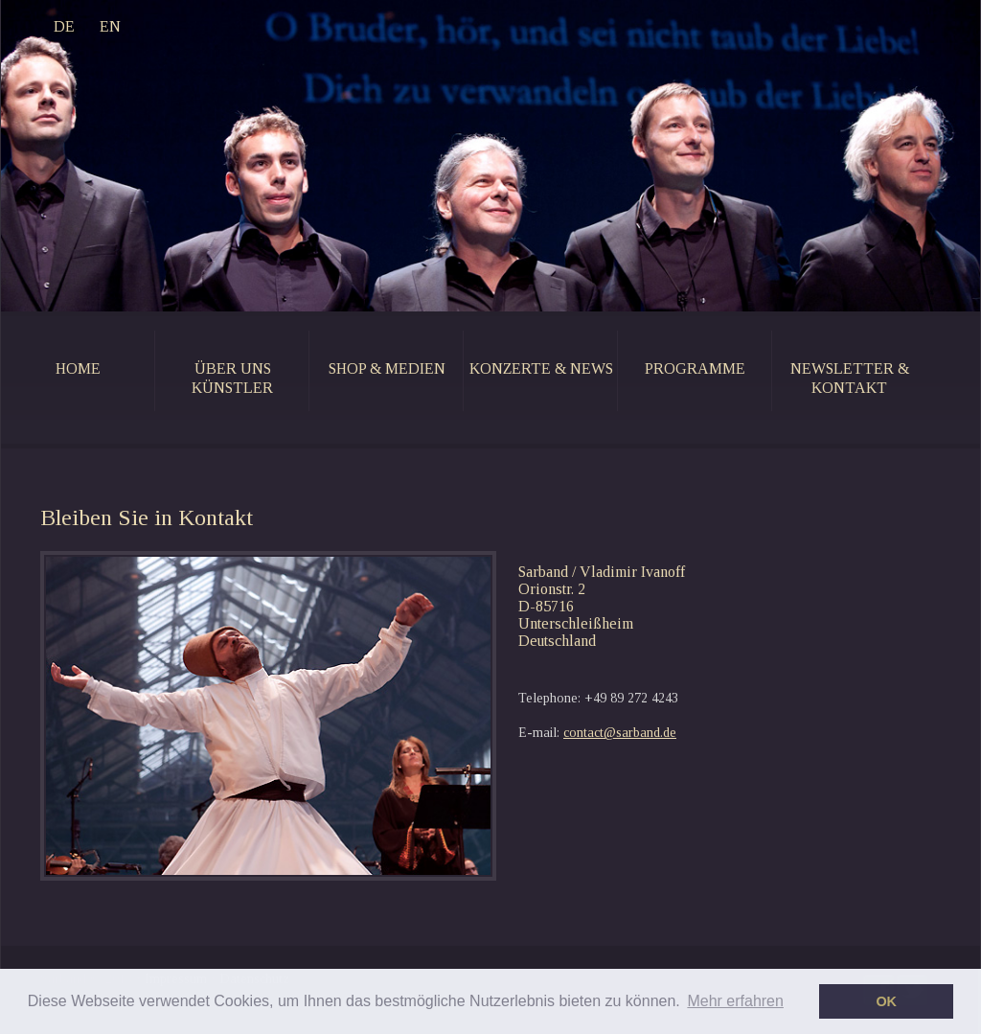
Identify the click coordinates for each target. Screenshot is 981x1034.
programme (695, 368)
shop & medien (387, 368)
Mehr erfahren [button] (735, 1001)
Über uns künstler (232, 378)
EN (110, 26)
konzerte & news (541, 368)
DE (64, 26)
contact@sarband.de (619, 732)
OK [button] (886, 1001)
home (78, 368)
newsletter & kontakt (849, 378)
